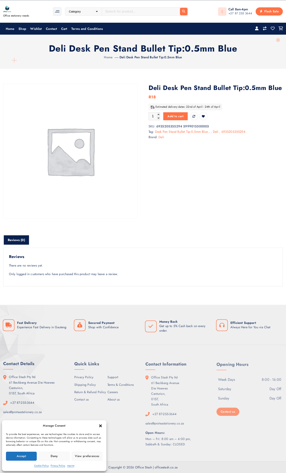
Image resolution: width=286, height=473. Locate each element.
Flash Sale (269, 11)
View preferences (87, 456)
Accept (21, 456)
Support (112, 380)
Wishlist (36, 28)
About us (113, 402)
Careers (112, 395)
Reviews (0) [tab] (16, 240)
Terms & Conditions (120, 387)
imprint (70, 465)
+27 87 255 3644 (240, 13)
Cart (64, 28)
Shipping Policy (85, 387)
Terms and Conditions (87, 28)
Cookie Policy (41, 465)
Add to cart (175, 116)
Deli (161, 137)
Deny (54, 456)
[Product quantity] (154, 116)
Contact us (81, 402)
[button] (100, 426)
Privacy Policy (58, 465)
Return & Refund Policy (90, 395)
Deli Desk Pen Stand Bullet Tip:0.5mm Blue (151, 57)
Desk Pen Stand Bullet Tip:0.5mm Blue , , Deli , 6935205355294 (200, 131)
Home (10, 28)
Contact (51, 28)
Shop (22, 28)
